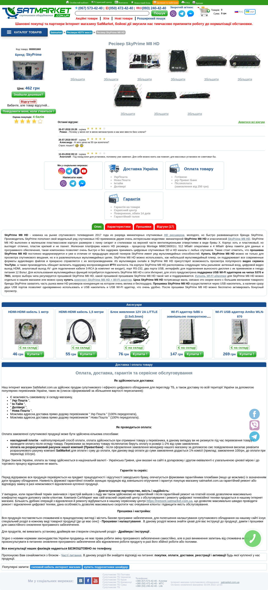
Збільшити (78, 64)
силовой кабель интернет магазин (55, 567)
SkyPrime (34, 54)
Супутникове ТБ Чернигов (116, 577)
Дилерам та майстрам (165, 2)
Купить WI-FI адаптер (211, 276)
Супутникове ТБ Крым (114, 579)
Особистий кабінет (77, 2)
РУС (239, 11)
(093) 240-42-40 (154, 8)
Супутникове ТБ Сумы (114, 584)
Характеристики (119, 226)
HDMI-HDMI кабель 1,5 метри (81, 312)
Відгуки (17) (165, 226)
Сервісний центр (101, 2)
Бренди (197, 2)
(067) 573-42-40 (90, 8)
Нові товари (124, 18)
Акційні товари (87, 18)
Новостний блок (141, 2)
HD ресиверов (174, 235)
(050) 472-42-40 (121, 8)
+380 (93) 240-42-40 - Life (149, 586)
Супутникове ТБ (111, 587)
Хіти (106, 18)
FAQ (185, 2)
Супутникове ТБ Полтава (116, 574)
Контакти (121, 2)
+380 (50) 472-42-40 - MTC (149, 583)
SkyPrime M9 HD (239, 238)
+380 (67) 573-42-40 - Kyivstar (151, 581)
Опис (98, 226)
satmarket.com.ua (230, 582)
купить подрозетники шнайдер (106, 567)
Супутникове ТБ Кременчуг (117, 582)
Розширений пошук (151, 18)
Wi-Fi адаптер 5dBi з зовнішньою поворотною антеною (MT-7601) (187, 316)
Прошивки (143, 226)
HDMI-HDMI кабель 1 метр (28, 312)
